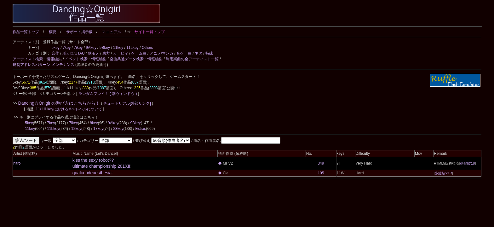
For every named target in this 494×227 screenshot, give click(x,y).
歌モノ (93, 53)
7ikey (78, 47)
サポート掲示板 (79, 32)
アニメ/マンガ (161, 53)
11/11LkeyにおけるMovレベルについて (69, 109)
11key (118, 47)
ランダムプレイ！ (93, 93)
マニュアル (111, 32)
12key (76, 128)
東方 (106, 53)
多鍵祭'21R (443, 173)
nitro (16, 163)
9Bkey (105, 47)
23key (118, 128)
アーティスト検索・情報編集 (37, 59)
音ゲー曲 (184, 53)
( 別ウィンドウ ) (123, 93)
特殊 (209, 53)
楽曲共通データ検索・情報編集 (136, 59)
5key (56, 47)
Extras (140, 128)
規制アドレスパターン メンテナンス (43, 64)
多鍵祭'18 (467, 163)
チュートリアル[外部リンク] (127, 103)
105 (321, 173)
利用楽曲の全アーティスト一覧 (192, 59)
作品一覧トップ (26, 32)
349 (321, 163)
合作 (55, 53)
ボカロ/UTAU (73, 53)
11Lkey (132, 47)
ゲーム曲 (138, 53)
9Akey (91, 47)
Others (147, 47)
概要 (52, 32)
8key (94, 123)
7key (67, 47)
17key (98, 128)
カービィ (120, 53)
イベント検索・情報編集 (85, 59)
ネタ (198, 53)
